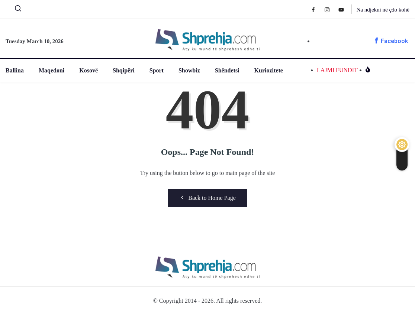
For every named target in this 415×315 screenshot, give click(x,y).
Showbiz (189, 70)
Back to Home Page (207, 197)
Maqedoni (51, 70)
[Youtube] (344, 9)
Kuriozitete (268, 70)
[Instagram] (331, 9)
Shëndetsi (227, 70)
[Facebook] (317, 9)
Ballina (15, 70)
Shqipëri (124, 70)
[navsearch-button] (14, 10)
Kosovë (88, 70)
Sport (156, 70)
